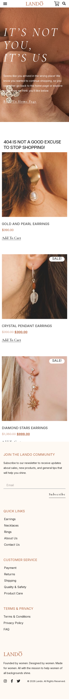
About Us (10, 538)
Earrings (10, 519)
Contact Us (12, 544)
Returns (9, 574)
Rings (8, 532)
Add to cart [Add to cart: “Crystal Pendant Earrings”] (11, 340)
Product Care (13, 593)
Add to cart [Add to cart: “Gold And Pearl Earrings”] (11, 238)
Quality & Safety (15, 587)
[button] (5, 4)
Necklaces (11, 525)
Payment (10, 568)
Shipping (10, 580)
